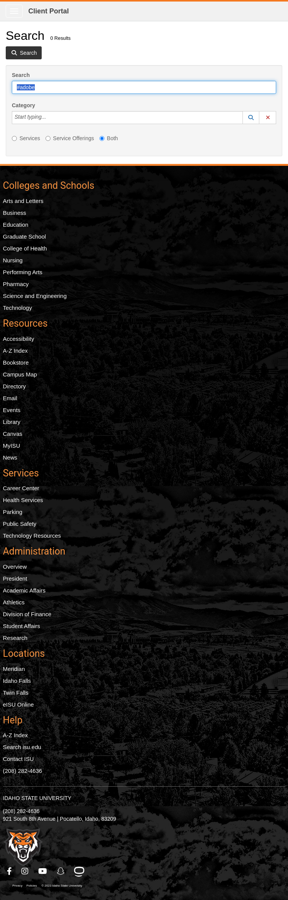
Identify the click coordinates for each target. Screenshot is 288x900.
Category (23, 105)
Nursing (13, 260)
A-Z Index (15, 350)
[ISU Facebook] (9, 871)
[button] (250, 117)
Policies (31, 885)
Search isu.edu (22, 747)
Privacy (18, 885)
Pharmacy (16, 284)
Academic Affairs (24, 590)
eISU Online (18, 704)
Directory (14, 386)
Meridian (14, 669)
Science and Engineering (35, 296)
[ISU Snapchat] (61, 871)
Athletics (14, 602)
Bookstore (16, 362)
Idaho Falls (17, 680)
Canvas (13, 433)
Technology (17, 307)
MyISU (11, 445)
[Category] (50, 117)
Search (21, 75)
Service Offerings (70, 138)
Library (12, 422)
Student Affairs (21, 626)
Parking (13, 512)
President (15, 578)
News (10, 457)
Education (16, 224)
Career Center (21, 488)
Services (26, 138)
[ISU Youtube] (43, 871)
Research (15, 638)
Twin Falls (16, 692)
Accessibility (18, 338)
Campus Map (20, 374)
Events (12, 410)
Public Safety (20, 523)
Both (108, 138)
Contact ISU (18, 759)
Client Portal (48, 11)
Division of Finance (27, 614)
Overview (15, 566)
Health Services (23, 500)
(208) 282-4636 (22, 770)
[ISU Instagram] (25, 871)
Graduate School (24, 236)
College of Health (25, 248)
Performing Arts (22, 272)
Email (10, 398)
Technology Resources (32, 535)
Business (14, 212)
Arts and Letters (23, 201)
